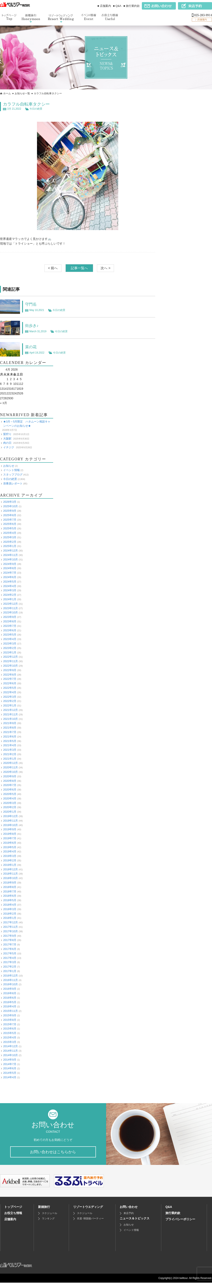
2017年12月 (10, 922)
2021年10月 (10, 718)
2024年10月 (10, 559)
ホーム (7, 93)
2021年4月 (9, 745)
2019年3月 (9, 856)
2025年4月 (9, 532)
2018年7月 (9, 891)
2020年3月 (9, 802)
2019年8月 (9, 833)
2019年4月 (9, 851)
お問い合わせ (129, 1207)
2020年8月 (9, 780)
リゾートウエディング (88, 1207)
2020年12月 (10, 763)
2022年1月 (9, 705)
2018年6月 (9, 895)
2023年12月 (10, 603)
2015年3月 (9, 1041)
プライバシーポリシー (180, 1219)
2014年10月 (10, 1055)
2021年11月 (10, 714)
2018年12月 (10, 869)
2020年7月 (9, 785)
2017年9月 (9, 935)
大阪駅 (7, 438)
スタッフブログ (13, 474)
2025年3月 (9, 537)
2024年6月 (9, 577)
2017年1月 (9, 971)
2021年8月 (9, 727)
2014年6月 (9, 1068)
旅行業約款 (172, 1213)
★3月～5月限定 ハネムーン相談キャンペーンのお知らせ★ (26, 423)
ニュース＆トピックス (134, 1218)
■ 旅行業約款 (132, 5)
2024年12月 (10, 550)
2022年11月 (10, 661)
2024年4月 (9, 585)
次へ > (105, 268)
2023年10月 (10, 612)
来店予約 (129, 1213)
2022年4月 (9, 692)
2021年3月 (9, 749)
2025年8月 (9, 515)
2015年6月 (9, 1028)
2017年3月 (9, 962)
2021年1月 (9, 758)
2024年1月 (9, 599)
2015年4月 (9, 1037)
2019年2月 (9, 860)
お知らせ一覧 (22, 93)
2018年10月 (10, 878)
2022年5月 (9, 687)
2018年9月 (9, 882)
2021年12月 (10, 710)
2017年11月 (10, 926)
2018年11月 (10, 873)
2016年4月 (9, 1006)
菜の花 (31, 346)
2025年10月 (10, 506)
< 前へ (53, 268)
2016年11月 (10, 979)
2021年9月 (9, 723)
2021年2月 (9, 754)
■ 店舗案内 (104, 5)
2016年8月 (9, 993)
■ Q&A (117, 5)
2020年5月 (9, 794)
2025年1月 (9, 546)
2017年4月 (9, 957)
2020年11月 (10, 767)
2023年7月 (9, 625)
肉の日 (7, 442)
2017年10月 (10, 931)
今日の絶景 (36, 108)
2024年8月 (9, 568)
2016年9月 (9, 988)
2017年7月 (9, 944)
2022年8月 (9, 674)
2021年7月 (9, 732)
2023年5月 (9, 634)
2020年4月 (9, 798)
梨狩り (7, 433)
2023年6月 (9, 630)
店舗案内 (10, 1219)
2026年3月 (9, 501)
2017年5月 (9, 953)
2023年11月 (10, 608)
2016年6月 (9, 997)
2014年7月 (9, 1063)
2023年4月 (9, 639)
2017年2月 (9, 966)
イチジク (8, 447)
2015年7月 (9, 1024)
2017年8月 (9, 940)
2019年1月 (9, 864)
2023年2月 (9, 647)
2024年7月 (9, 572)
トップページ (13, 1207)
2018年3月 (9, 909)
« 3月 (3, 403)
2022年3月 (9, 696)
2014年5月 (9, 1072)
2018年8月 (9, 887)
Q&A (168, 1207)
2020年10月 (10, 771)
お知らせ (8, 465)
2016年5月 (9, 1002)
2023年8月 (9, 621)
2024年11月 (10, 555)
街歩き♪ (32, 325)
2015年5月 (9, 1033)
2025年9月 (9, 510)
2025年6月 (9, 524)
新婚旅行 (44, 1207)
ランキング (48, 1218)
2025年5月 (9, 528)
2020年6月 (9, 789)
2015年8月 (9, 1019)
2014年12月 (10, 1046)
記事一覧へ (79, 268)
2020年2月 (9, 807)
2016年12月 (10, 975)
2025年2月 (9, 541)
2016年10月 (10, 984)
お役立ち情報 (13, 1213)
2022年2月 (9, 701)
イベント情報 (11, 470)
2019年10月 (10, 824)
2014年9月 (9, 1059)
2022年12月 (10, 656)
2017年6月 (9, 949)
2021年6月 (9, 736)
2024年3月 (9, 590)
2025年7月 (9, 519)
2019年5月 (9, 847)
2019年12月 (10, 816)
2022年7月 (9, 678)
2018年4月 (9, 904)
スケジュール (49, 1213)
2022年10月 (10, 665)
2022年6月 (9, 683)
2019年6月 (9, 842)
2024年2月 (9, 594)
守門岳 (31, 304)
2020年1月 (9, 811)
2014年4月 (9, 1077)
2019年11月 (10, 820)
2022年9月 (9, 670)
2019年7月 (9, 838)
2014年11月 (10, 1050)
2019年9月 (9, 829)
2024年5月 (9, 581)
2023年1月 (9, 652)
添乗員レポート (13, 483)
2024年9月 (9, 563)
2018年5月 (9, 900)
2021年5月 (9, 740)
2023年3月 (9, 643)
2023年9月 (9, 617)
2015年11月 (10, 1010)
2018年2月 (9, 913)
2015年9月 (9, 1015)
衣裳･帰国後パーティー (90, 1218)
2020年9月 (9, 776)
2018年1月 (9, 917)
